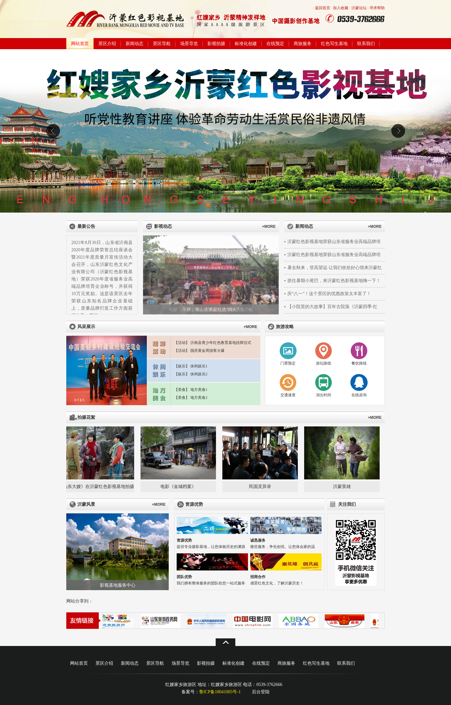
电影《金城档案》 (179, 486)
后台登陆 (261, 691)
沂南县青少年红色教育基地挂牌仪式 (220, 342)
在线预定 (275, 43)
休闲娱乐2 (198, 374)
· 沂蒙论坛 (358, 8)
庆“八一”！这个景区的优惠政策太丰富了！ (329, 293)
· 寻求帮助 (376, 8)
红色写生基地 (334, 43)
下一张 (271, 275)
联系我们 (366, 43)
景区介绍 (107, 43)
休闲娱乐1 (198, 366)
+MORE (269, 226)
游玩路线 (323, 363)
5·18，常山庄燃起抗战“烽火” (211, 309)
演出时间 (323, 395)
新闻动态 (134, 43)
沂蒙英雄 (343, 486)
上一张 (150, 275)
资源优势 (184, 540)
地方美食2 (198, 397)
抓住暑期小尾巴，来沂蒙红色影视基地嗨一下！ (334, 280)
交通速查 (288, 395)
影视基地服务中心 (117, 585)
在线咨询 (359, 395)
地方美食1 (198, 389)
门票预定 (288, 363)
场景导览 (189, 43)
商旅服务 (302, 43)
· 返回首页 (321, 8)
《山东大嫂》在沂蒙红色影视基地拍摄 (97, 486)
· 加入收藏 (339, 8)
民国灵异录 (261, 486)
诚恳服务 (257, 540)
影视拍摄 (216, 43)
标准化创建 (246, 43)
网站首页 (80, 43)
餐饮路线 (359, 363)
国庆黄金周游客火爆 (207, 350)
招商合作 (257, 577)
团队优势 (184, 577)
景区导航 (162, 43)
